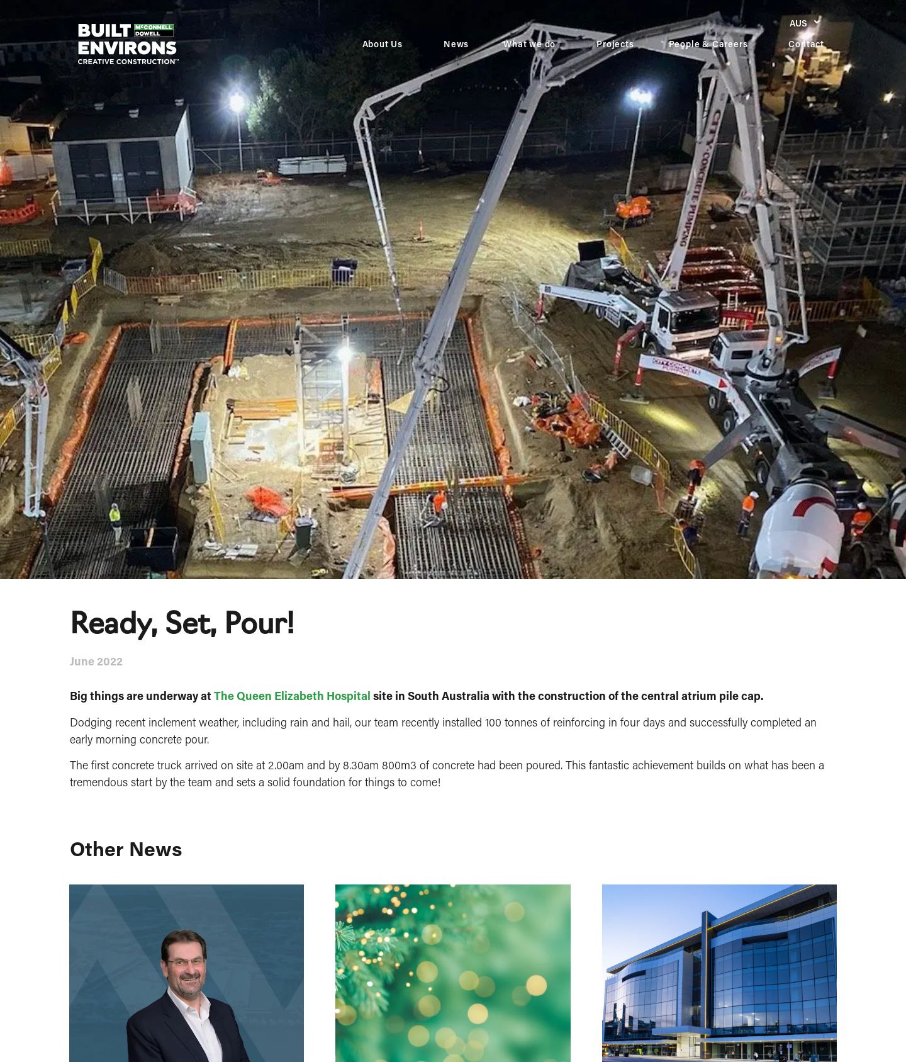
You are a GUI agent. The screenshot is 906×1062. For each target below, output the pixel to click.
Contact (806, 44)
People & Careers (711, 44)
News (456, 44)
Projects (615, 44)
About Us (385, 44)
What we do (532, 44)
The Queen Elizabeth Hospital (292, 695)
